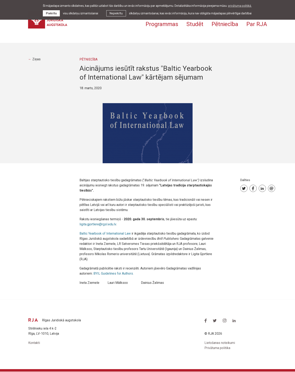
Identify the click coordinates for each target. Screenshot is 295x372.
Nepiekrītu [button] (116, 13)
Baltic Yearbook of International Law (105, 234)
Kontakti (34, 343)
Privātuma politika (217, 348)
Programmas (162, 24)
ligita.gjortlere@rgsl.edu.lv (97, 225)
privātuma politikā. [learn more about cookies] (240, 5)
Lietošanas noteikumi (219, 343)
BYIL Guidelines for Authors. (113, 274)
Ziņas (37, 60)
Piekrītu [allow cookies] (51, 13)
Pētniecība (225, 24)
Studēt (194, 24)
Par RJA (256, 24)
